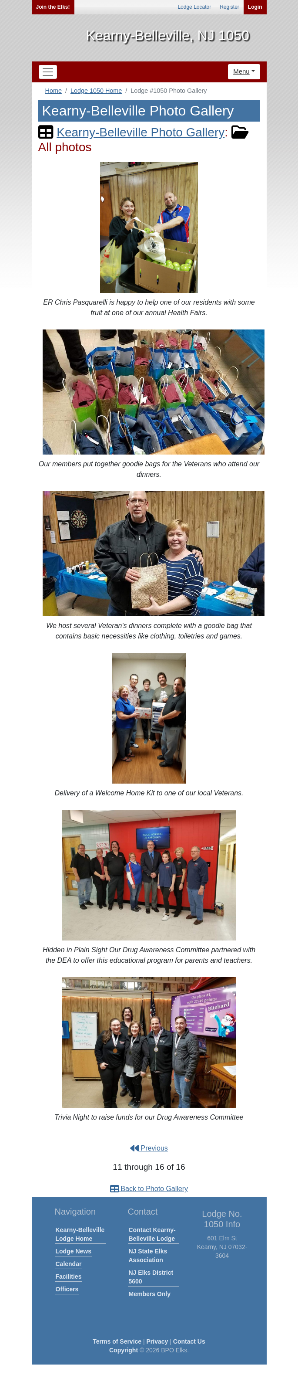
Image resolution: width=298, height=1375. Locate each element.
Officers (67, 1289)
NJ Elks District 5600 (151, 1277)
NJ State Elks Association (148, 1255)
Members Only (150, 1293)
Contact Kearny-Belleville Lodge (152, 1234)
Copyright (123, 1350)
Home (53, 90)
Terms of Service (117, 1341)
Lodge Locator (194, 7)
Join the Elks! (53, 7)
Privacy (157, 1341)
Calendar (69, 1263)
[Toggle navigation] (48, 72)
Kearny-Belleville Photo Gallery (140, 132)
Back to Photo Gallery (149, 1188)
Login (255, 7)
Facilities (69, 1276)
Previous (149, 1148)
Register (229, 7)
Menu (241, 71)
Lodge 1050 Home (96, 90)
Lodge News (73, 1251)
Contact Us (189, 1341)
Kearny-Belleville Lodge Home (80, 1234)
